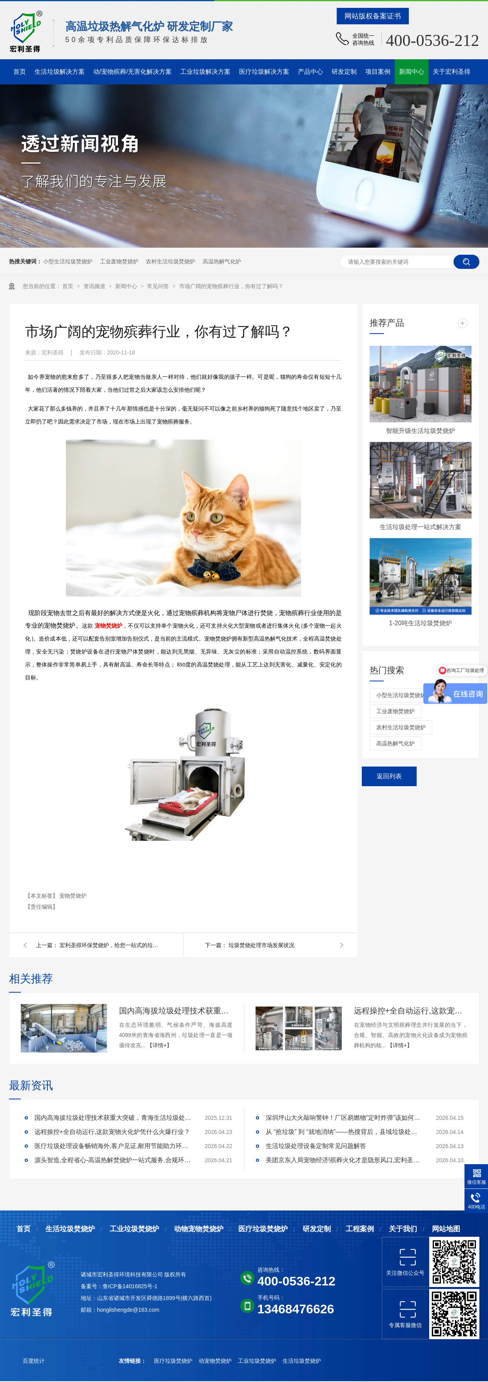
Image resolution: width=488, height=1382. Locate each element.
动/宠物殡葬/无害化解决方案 (132, 71)
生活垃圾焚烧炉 (70, 1229)
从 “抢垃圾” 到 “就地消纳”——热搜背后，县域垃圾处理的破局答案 (344, 1131)
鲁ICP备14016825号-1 (130, 1286)
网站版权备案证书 (373, 16)
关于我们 (403, 1229)
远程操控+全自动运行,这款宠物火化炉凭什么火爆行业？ (411, 1010)
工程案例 (360, 1229)
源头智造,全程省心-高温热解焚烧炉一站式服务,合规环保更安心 (112, 1160)
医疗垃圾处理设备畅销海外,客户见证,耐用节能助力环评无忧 (112, 1146)
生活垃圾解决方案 (59, 71)
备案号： (92, 1286)
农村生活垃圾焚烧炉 (170, 261)
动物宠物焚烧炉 (198, 1229)
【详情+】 (159, 1045)
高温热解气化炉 (222, 261)
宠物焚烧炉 (73, 896)
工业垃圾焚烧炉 (134, 1229)
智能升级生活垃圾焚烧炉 (420, 430)
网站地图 (446, 1229)
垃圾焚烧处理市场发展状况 (261, 945)
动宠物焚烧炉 (216, 1361)
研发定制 (344, 71)
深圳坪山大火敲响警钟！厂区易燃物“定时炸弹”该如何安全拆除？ (344, 1117)
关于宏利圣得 (451, 71)
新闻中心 (411, 71)
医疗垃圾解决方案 (264, 71)
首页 (19, 71)
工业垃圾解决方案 (205, 71)
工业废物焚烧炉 (119, 261)
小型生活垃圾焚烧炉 (68, 261)
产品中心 (310, 71)
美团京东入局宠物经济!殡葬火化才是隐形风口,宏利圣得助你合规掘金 (344, 1160)
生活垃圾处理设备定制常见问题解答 (316, 1146)
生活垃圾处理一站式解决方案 (420, 527)
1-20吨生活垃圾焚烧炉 (420, 623)
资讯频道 (95, 286)
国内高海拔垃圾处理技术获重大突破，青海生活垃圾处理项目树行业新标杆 (176, 1010)
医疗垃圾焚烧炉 (263, 1229)
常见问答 (159, 286)
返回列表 (389, 776)
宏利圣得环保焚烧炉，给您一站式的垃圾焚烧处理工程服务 (110, 945)
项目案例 (377, 71)
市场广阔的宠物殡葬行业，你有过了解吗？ (231, 286)
